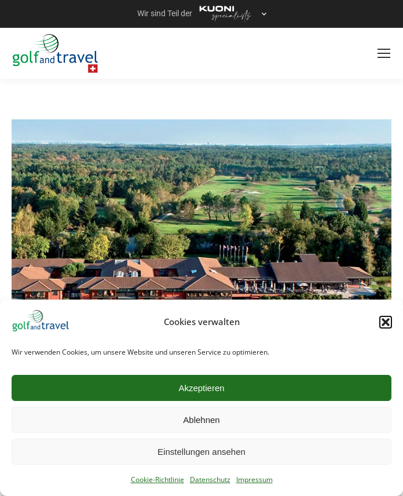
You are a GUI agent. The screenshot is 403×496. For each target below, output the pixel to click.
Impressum (254, 479)
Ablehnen (201, 420)
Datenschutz (210, 479)
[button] (385, 322)
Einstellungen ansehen (201, 452)
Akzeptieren (201, 388)
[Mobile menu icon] (383, 53)
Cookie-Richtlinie (157, 479)
